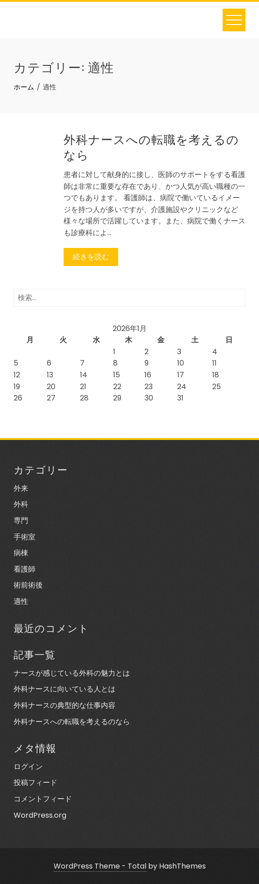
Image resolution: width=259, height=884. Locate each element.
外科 (21, 504)
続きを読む (91, 257)
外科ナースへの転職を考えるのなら (151, 146)
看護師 (24, 569)
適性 (21, 601)
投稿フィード (35, 782)
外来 (21, 488)
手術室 (24, 537)
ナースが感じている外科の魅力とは (72, 673)
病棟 (21, 553)
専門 (21, 520)
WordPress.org (40, 815)
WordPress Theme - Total (100, 866)
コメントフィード (43, 799)
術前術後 (28, 585)
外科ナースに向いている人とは (64, 689)
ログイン (28, 766)
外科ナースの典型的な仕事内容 (64, 705)
